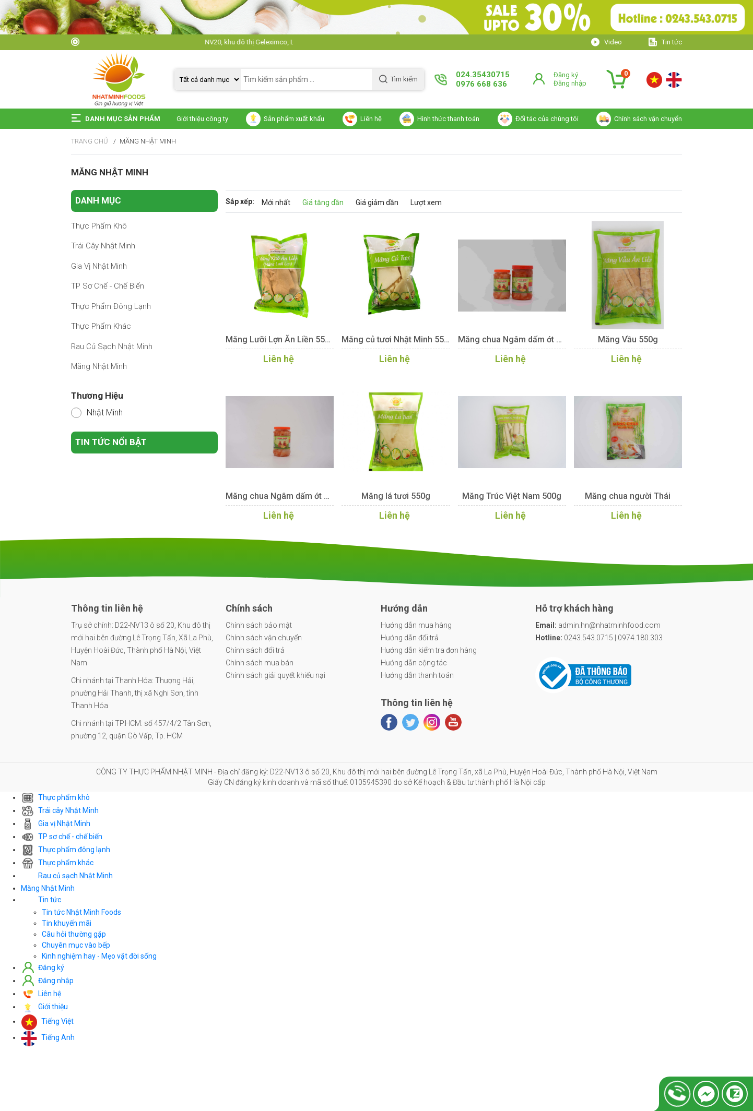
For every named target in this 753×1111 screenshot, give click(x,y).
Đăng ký (566, 75)
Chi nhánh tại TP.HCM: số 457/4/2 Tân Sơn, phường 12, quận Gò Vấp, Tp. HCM (141, 729)
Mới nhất (276, 202)
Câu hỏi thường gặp (74, 934)
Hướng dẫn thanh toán (417, 675)
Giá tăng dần (323, 202)
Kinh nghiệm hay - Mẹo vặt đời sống (99, 956)
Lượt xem (426, 202)
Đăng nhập (570, 83)
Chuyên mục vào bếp (76, 945)
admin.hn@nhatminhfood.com (598, 625)
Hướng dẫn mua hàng (416, 625)
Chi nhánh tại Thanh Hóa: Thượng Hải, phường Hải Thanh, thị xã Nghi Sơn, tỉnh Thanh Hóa (134, 693)
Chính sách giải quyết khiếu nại (275, 675)
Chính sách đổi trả (255, 650)
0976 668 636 (481, 84)
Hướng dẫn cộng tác (414, 663)
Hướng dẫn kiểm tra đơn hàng (429, 650)
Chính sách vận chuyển (264, 638)
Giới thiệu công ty (202, 119)
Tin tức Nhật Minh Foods (81, 912)
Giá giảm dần (377, 202)
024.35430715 (483, 74)
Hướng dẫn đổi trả (410, 638)
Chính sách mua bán (259, 663)
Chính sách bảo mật (259, 625)
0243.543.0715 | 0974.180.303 (599, 638)
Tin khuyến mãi (66, 923)
